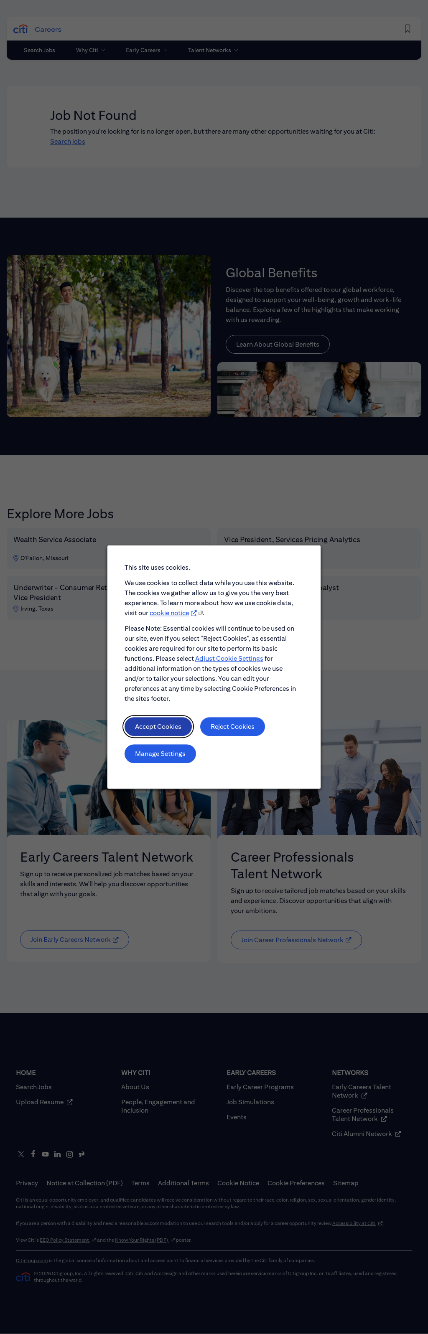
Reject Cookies (233, 727)
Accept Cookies (158, 727)
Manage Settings (160, 754)
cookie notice (169, 613)
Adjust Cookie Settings (229, 659)
